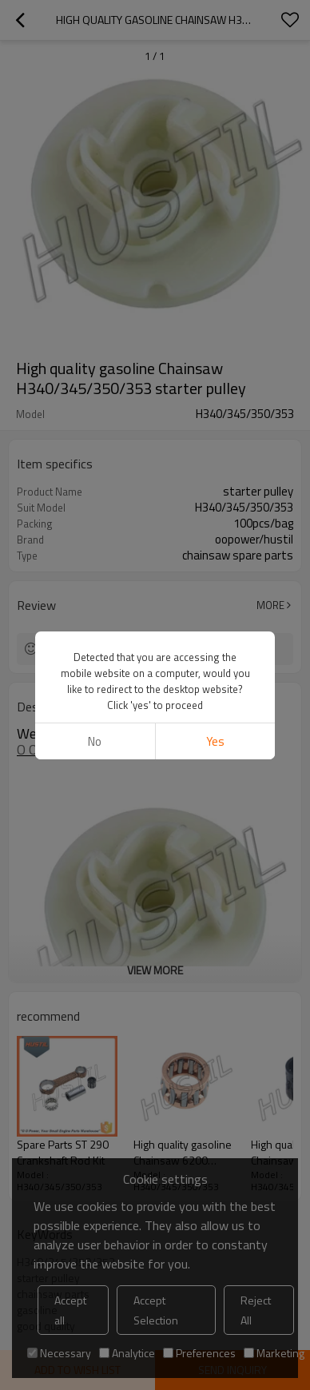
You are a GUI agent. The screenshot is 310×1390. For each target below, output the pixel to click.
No (94, 741)
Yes (215, 741)
